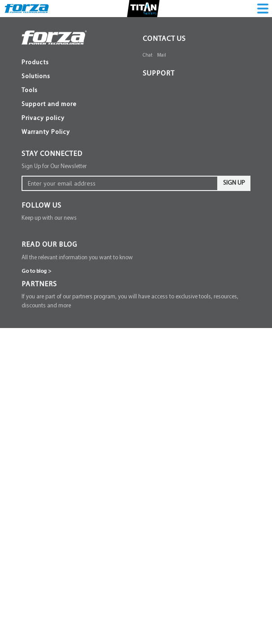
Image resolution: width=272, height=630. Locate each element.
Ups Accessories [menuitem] (63, 119)
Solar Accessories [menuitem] (64, 602)
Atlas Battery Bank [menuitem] (67, 95)
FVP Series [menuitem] (55, 397)
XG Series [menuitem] (54, 192)
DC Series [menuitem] (54, 453)
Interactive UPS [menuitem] (62, 168)
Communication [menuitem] (62, 127)
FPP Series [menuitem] (54, 249)
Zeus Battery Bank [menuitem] (66, 111)
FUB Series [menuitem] (56, 232)
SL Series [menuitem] (53, 184)
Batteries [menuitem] (52, 224)
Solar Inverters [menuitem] (60, 546)
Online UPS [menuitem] (56, 71)
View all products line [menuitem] (71, 257)
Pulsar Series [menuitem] (58, 562)
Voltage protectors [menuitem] (65, 389)
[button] (145, 27)
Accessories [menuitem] (56, 594)
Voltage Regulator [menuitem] (65, 373)
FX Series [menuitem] (53, 176)
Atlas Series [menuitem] (56, 87)
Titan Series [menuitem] (56, 240)
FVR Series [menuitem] (56, 381)
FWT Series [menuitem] (56, 421)
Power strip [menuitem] (55, 429)
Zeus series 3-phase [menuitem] (67, 103)
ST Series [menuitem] (53, 356)
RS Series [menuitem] (53, 216)
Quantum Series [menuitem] (62, 586)
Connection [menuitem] (56, 143)
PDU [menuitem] (46, 151)
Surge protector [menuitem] (61, 405)
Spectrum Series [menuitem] (62, 578)
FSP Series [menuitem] (54, 413)
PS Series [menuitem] (53, 437)
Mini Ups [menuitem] (53, 445)
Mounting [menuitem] (53, 135)
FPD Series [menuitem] (55, 160)
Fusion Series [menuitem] (59, 554)
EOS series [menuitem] (55, 79)
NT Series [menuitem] (53, 200)
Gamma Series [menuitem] (60, 570)
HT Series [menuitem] (53, 332)
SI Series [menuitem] (52, 208)
